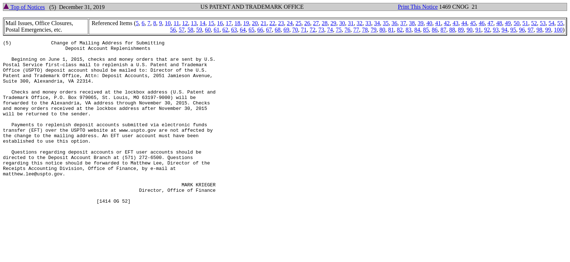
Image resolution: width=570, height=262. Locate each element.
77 (356, 30)
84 (417, 30)
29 (333, 23)
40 (429, 23)
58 (190, 30)
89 (461, 30)
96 (522, 30)
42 (447, 23)
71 (304, 30)
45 (473, 23)
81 (391, 30)
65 (251, 30)
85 (426, 30)
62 (225, 30)
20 (255, 23)
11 (176, 23)
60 (208, 30)
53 (543, 23)
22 (272, 23)
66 (260, 30)
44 (464, 23)
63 (234, 30)
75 (339, 30)
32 (359, 23)
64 (243, 30)
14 (202, 23)
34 (377, 23)
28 (325, 23)
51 (525, 23)
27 (316, 23)
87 (443, 30)
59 (199, 30)
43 (455, 23)
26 (307, 23)
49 (508, 23)
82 (400, 30)
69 (286, 30)
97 (531, 30)
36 (394, 23)
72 (313, 30)
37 (403, 23)
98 (539, 30)
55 (560, 23)
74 (330, 30)
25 (298, 23)
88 (452, 30)
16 (220, 23)
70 (295, 30)
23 (281, 23)
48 (499, 23)
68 (278, 30)
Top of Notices (24, 7)
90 (470, 30)
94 (504, 30)
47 (490, 23)
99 (548, 30)
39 (421, 23)
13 (194, 23)
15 (211, 23)
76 (347, 30)
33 (368, 23)
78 (365, 30)
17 (229, 23)
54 (551, 23)
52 (534, 23)
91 (478, 30)
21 (263, 23)
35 (386, 23)
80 (382, 30)
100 (558, 30)
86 (435, 30)
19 (246, 23)
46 (482, 23)
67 (269, 30)
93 (496, 30)
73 (321, 30)
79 (374, 30)
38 (412, 23)
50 (516, 23)
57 (182, 30)
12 (185, 23)
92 (487, 30)
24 (290, 23)
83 (409, 30)
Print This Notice (418, 7)
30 (342, 23)
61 (217, 30)
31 (351, 23)
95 (513, 30)
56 (173, 30)
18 (237, 23)
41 (438, 23)
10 (168, 23)
